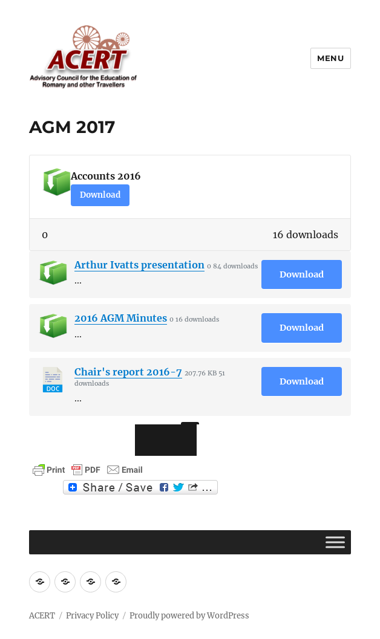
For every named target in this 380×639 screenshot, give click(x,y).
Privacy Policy (92, 616)
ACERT (42, 616)
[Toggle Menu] (335, 542)
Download (100, 195)
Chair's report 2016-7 (128, 372)
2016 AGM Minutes (120, 318)
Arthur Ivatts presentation (139, 265)
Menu (330, 58)
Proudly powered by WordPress (189, 616)
